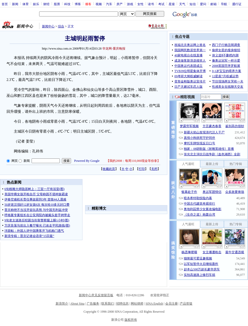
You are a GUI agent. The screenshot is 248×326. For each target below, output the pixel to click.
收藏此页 (109, 169)
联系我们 (107, 303)
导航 (224, 3)
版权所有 (131, 320)
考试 (161, 3)
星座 (172, 3)
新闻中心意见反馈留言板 (96, 295)
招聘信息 (122, 303)
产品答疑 (186, 303)
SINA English (154, 303)
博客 (78, 3)
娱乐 (36, 3)
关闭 (154, 169)
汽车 (109, 3)
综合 (61, 26)
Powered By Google (86, 161)
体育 (25, 3)
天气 (182, 3)
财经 (46, 3)
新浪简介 (62, 303)
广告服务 (93, 303)
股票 (57, 3)
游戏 (130, 3)
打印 (142, 169)
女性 (140, 3)
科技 (67, 3)
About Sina (77, 303)
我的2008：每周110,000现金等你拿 (133, 161)
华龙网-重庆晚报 (113, 48)
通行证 (236, 3)
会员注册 (171, 303)
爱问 (203, 3)
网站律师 (137, 303)
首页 (5, 3)
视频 (99, 3)
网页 (14, 161)
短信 (193, 3)
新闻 (15, 3)
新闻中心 (48, 26)
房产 (119, 3)
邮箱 (213, 3)
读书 (151, 3)
